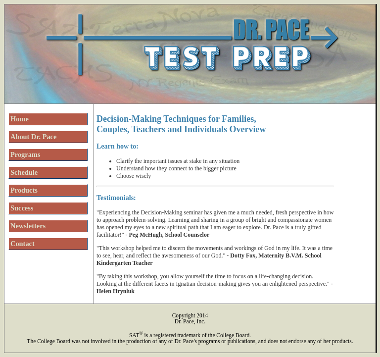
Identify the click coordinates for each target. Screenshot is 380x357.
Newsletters (28, 226)
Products (24, 190)
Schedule (24, 172)
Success (21, 208)
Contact (22, 244)
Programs (25, 154)
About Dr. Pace (33, 137)
